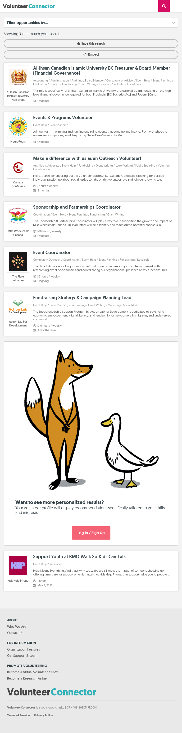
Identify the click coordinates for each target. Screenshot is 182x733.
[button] (176, 6)
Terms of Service (18, 715)
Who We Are (16, 626)
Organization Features (23, 649)
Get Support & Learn (22, 655)
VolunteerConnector (21, 707)
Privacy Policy (43, 715)
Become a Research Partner (27, 678)
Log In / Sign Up (91, 532)
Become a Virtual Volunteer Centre (33, 672)
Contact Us (15, 633)
